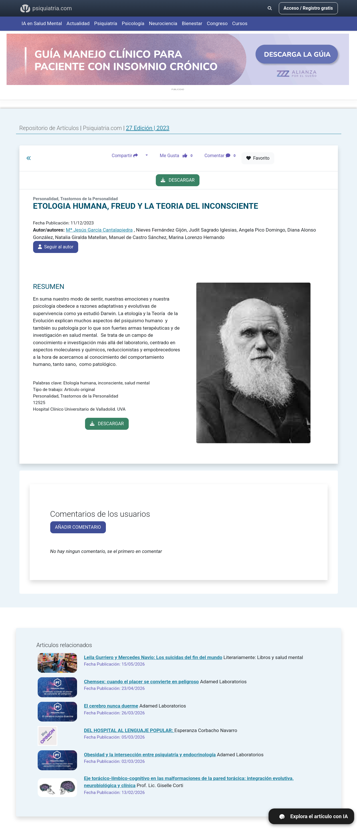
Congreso (217, 23)
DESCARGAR (178, 180)
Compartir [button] (128, 155)
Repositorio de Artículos (49, 128)
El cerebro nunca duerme (111, 706)
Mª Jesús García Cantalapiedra (99, 230)
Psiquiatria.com (103, 128)
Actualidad (78, 23)
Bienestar (192, 23)
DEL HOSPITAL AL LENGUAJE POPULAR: (129, 730)
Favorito (257, 158)
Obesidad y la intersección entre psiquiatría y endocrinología (150, 754)
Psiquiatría (105, 23)
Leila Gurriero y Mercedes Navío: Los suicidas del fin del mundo (153, 657)
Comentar (221, 155)
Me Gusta (178, 155)
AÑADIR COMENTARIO (78, 527)
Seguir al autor (56, 247)
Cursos (239, 23)
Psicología (133, 23)
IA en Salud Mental (42, 23)
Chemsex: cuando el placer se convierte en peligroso (141, 681)
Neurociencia (163, 23)
